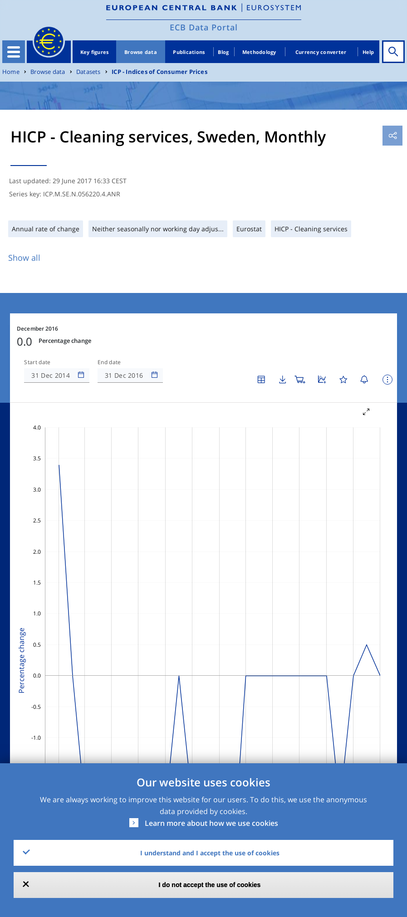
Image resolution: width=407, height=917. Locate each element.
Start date (37, 362)
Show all (24, 257)
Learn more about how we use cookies (211, 823)
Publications (189, 52)
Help (368, 52)
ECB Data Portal (204, 27)
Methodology (259, 52)
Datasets (88, 72)
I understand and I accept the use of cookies (210, 853)
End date (109, 362)
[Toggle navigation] (13, 51)
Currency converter (321, 52)
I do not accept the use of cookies (210, 884)
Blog (223, 52)
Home (11, 72)
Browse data (140, 52)
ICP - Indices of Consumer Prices (159, 72)
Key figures (94, 52)
